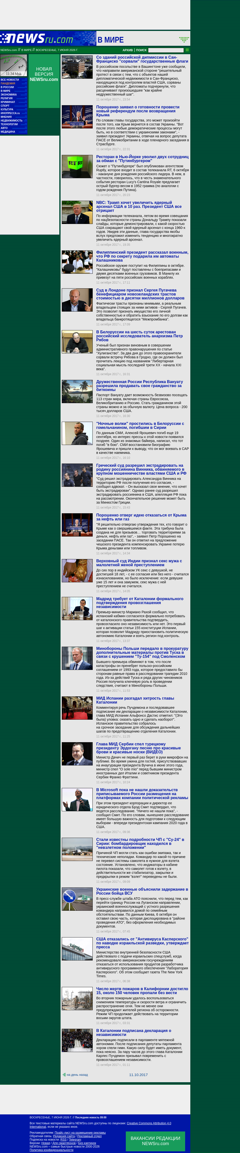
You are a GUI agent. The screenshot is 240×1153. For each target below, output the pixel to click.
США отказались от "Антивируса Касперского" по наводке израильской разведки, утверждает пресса (142, 943)
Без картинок (87, 1143)
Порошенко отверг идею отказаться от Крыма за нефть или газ (141, 517)
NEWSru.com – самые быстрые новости (57, 1146)
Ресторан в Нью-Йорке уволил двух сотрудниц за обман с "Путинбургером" (142, 159)
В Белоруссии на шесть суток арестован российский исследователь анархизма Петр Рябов (139, 336)
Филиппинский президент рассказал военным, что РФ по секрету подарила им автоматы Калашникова (142, 256)
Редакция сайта (64, 1136)
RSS (63, 1139)
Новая (45, 1143)
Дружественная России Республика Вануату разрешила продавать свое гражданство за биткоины (139, 386)
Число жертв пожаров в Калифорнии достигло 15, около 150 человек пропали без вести (142, 991)
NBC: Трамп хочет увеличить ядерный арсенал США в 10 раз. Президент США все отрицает (138, 206)
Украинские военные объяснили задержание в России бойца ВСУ (142, 891)
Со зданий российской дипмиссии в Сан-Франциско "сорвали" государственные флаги (142, 59)
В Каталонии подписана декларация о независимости (133, 1033)
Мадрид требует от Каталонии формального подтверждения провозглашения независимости (139, 603)
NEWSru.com (8, 50)
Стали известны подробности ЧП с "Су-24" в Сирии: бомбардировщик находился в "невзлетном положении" (140, 843)
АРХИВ (128, 50)
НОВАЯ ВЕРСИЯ (44, 74)
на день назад (77, 1075)
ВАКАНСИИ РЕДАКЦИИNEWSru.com (155, 1141)
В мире (111, 39)
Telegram (75, 1139)
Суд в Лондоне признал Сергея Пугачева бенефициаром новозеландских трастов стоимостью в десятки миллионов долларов (140, 294)
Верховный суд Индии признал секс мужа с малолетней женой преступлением (139, 563)
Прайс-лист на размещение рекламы (80, 1132)
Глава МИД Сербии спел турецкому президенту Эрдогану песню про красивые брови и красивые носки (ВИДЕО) (138, 748)
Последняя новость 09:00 (90, 1117)
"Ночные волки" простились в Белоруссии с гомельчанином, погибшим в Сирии (140, 425)
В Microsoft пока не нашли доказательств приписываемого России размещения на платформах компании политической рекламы (142, 794)
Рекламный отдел (89, 1136)
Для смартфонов (64, 1143)
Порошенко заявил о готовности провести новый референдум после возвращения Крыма (137, 111)
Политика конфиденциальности (51, 1150)
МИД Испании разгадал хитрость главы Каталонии (135, 700)
